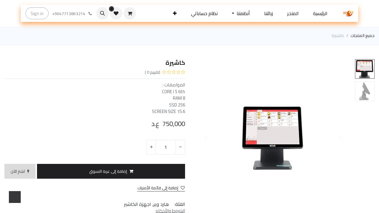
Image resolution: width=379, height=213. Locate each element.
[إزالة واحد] (180, 147)
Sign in (37, 13)
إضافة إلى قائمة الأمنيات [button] (161, 188)
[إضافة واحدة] (151, 147)
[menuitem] (320, 13)
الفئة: (179, 204)
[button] (175, 13)
